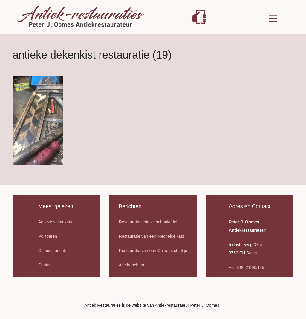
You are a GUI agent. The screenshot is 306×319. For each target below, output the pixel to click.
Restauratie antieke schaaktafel (148, 222)
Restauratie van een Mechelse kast (151, 236)
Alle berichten (131, 265)
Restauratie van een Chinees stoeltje (153, 250)
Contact (45, 265)
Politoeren (47, 236)
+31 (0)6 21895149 (246, 267)
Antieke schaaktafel (56, 222)
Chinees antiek (52, 250)
